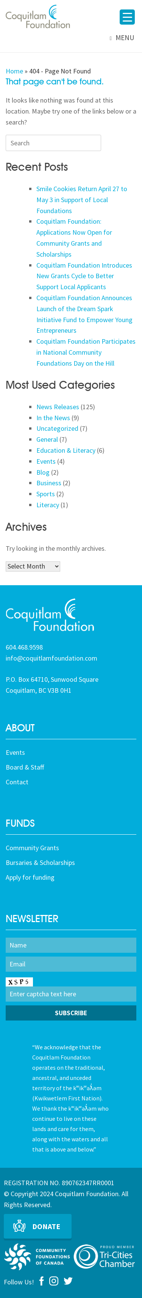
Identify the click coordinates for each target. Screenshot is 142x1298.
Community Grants (32, 847)
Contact (17, 782)
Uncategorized (57, 428)
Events (46, 461)
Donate (46, 1226)
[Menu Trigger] (127, 17)
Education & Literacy (65, 450)
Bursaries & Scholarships (40, 862)
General (47, 439)
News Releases (57, 406)
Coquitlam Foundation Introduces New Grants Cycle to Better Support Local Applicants (84, 276)
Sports (45, 493)
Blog (43, 472)
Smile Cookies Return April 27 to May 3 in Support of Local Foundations (81, 199)
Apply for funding (30, 877)
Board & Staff (25, 767)
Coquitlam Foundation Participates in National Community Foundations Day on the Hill (86, 352)
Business (48, 482)
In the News (53, 417)
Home (14, 71)
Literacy (47, 504)
